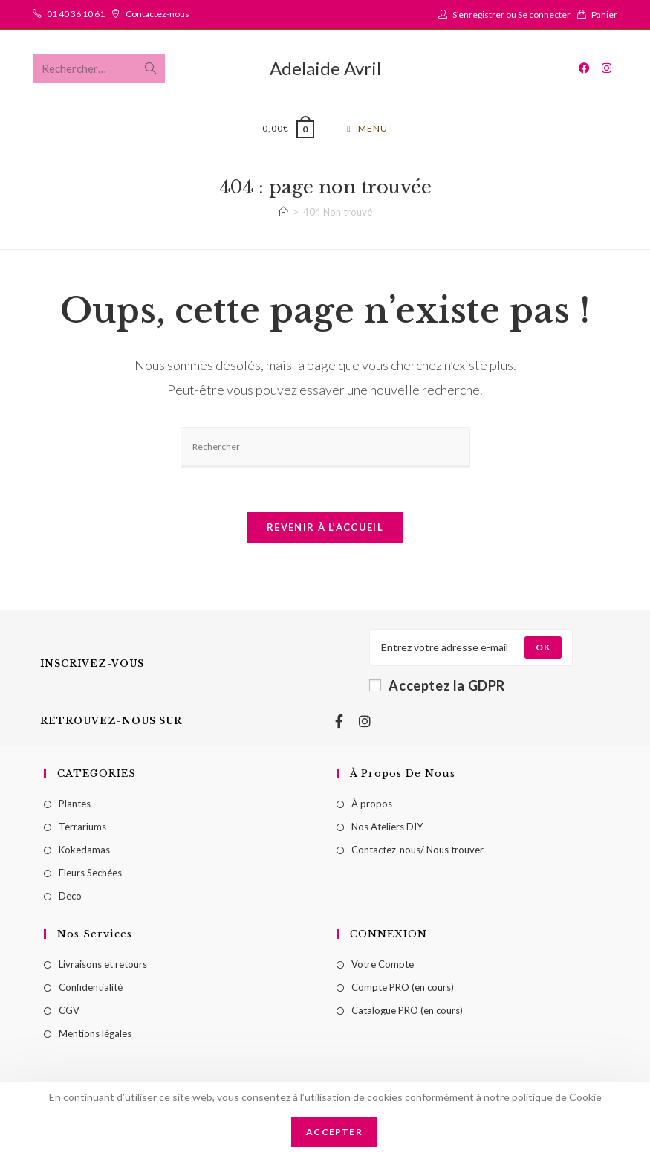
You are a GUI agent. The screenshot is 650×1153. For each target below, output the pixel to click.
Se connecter (544, 14)
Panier (604, 14)
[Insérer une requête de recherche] (325, 449)
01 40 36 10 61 (76, 13)
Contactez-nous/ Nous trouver (417, 851)
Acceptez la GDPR (437, 687)
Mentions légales (95, 1035)
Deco (70, 897)
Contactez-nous (157, 13)
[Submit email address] (543, 649)
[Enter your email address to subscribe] (471, 649)
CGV (69, 1012)
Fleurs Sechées (90, 874)
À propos (371, 805)
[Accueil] (283, 213)
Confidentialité (91, 989)
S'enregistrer (478, 14)
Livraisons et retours (103, 966)
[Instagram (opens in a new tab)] (606, 68)
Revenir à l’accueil (325, 528)
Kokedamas (84, 851)
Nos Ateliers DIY (387, 828)
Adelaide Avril (325, 68)
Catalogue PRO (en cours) (407, 1012)
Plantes (75, 805)
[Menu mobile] (367, 128)
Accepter (334, 1131)
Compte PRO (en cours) (402, 989)
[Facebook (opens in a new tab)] (584, 68)
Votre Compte (382, 966)
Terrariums (82, 828)
